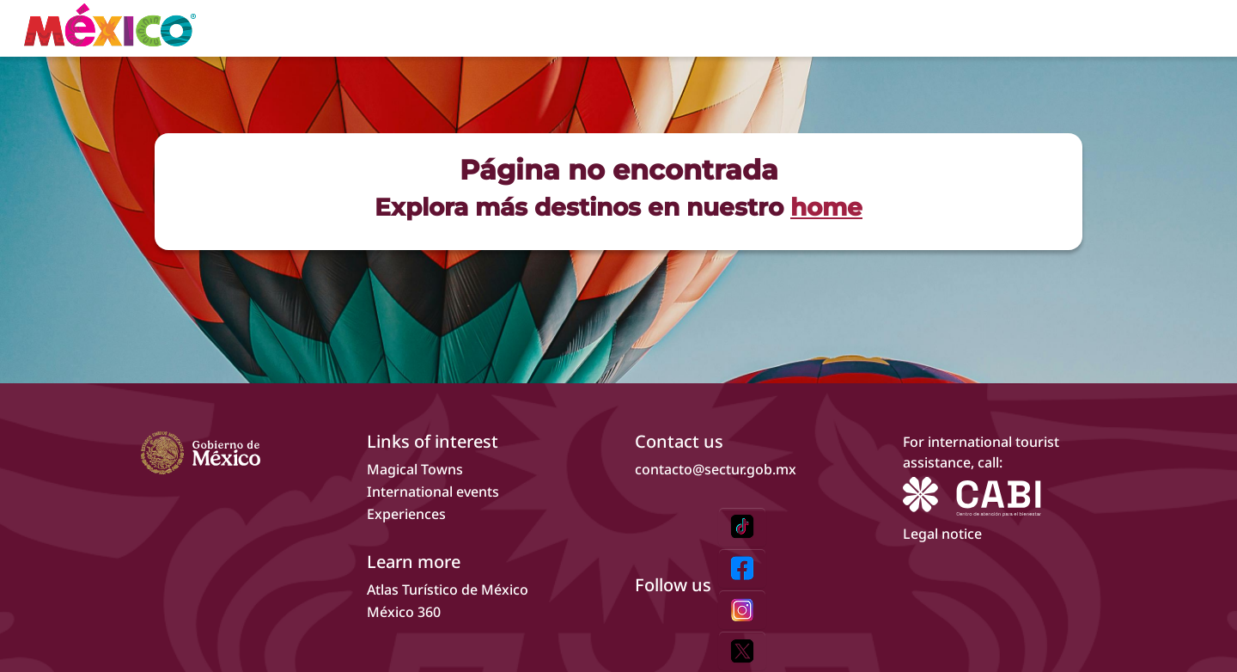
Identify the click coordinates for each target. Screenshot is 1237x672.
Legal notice (942, 533)
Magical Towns (415, 469)
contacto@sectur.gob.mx (715, 469)
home (826, 207)
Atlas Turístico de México (447, 589)
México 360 (404, 611)
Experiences (406, 513)
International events (433, 491)
